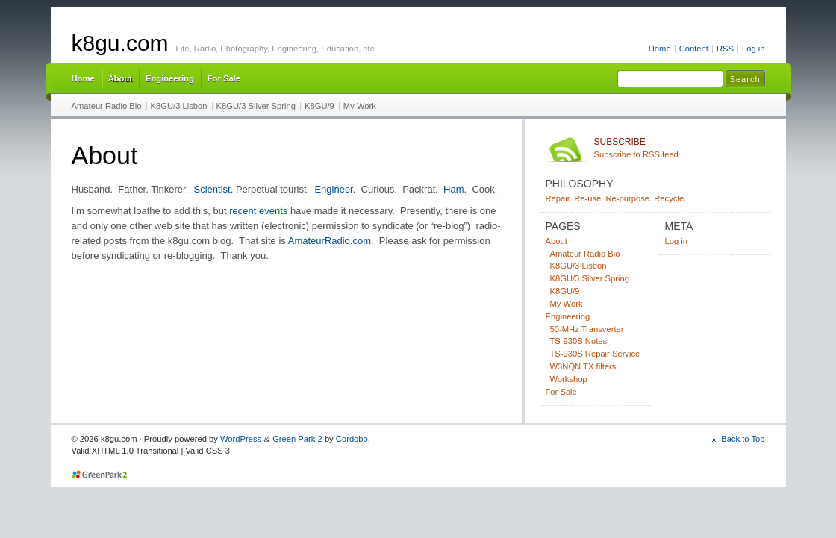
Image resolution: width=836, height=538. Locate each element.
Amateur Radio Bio (107, 105)
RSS (725, 48)
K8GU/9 (319, 105)
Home (660, 48)
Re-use (587, 198)
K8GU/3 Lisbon (179, 105)
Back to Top (742, 438)
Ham (453, 189)
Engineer (333, 189)
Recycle (669, 198)
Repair (558, 198)
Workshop (568, 379)
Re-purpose (627, 198)
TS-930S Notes (579, 341)
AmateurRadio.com (329, 240)
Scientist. (214, 189)
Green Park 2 (297, 438)
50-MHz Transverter (587, 329)
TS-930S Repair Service (595, 353)
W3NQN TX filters (583, 366)
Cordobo (352, 438)
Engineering (170, 78)
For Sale (224, 78)
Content (693, 48)
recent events (258, 210)
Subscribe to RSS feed (679, 148)
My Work (359, 105)
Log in (753, 48)
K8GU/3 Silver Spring (256, 105)
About (120, 78)
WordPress (240, 438)
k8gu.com (120, 43)
